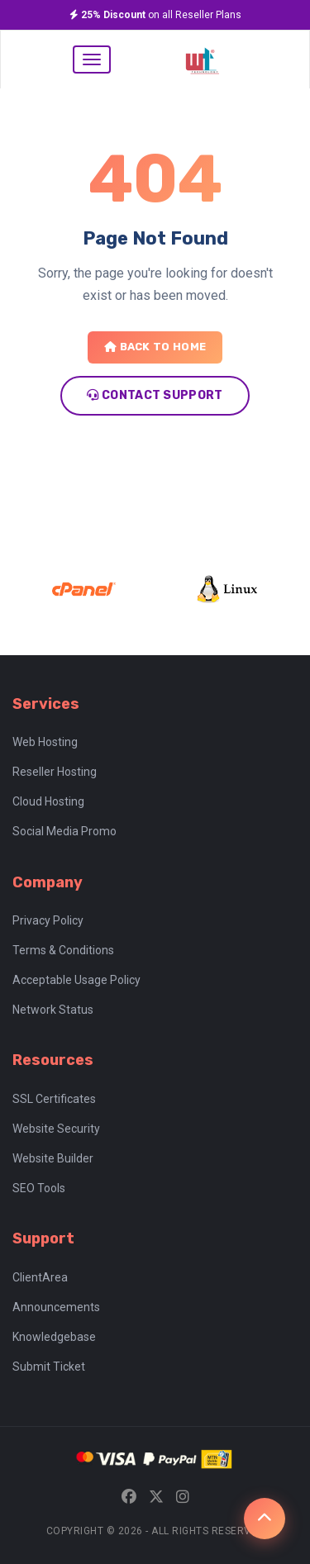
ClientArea (40, 1277)
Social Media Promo (64, 831)
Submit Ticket (48, 1366)
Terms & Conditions (63, 950)
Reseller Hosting (54, 771)
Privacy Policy (47, 920)
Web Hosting (45, 742)
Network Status (52, 1009)
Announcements (56, 1307)
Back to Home (155, 346)
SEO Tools (38, 1188)
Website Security (56, 1128)
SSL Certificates (54, 1098)
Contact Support (154, 395)
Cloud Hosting (48, 801)
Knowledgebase (54, 1336)
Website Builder (52, 1158)
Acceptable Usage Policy (76, 979)
